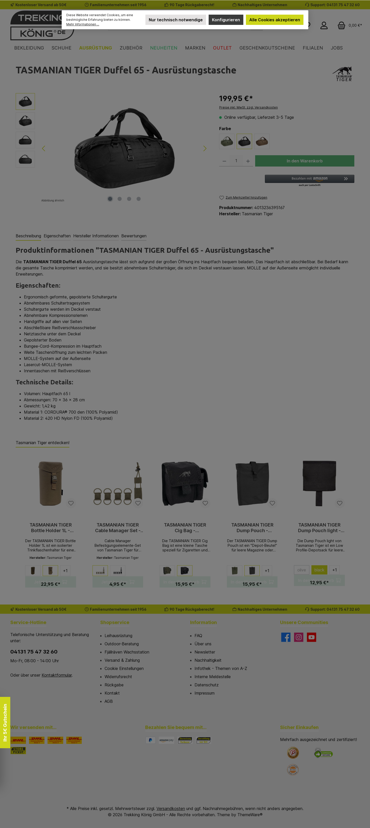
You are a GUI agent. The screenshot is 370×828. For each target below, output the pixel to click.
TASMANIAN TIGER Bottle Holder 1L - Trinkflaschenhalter (50, 527)
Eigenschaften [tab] (57, 235)
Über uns (203, 643)
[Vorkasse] (185, 740)
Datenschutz (207, 684)
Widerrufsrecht (118, 676)
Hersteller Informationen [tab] (96, 235)
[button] (309, 181)
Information (203, 622)
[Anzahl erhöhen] (248, 161)
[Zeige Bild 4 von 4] (139, 199)
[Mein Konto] (324, 25)
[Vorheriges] (44, 148)
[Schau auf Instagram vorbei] (298, 637)
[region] (112, 148)
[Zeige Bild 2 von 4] (120, 199)
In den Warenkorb (305, 160)
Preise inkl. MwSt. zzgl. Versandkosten (248, 107)
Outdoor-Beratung (122, 643)
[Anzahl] (236, 161)
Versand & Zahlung (122, 660)
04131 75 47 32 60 (34, 652)
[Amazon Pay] (166, 740)
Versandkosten (170, 808)
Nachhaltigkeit (208, 660)
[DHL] (18, 740)
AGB (109, 701)
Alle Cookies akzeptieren (274, 19)
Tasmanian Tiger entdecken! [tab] (42, 442)
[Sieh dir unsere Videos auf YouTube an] (311, 637)
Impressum (205, 693)
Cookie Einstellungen (124, 668)
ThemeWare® (250, 814)
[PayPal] (150, 740)
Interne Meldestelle (213, 676)
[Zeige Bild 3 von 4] (129, 199)
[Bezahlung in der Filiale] (203, 740)
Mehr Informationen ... (82, 24)
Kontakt (112, 693)
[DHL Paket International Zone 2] (55, 740)
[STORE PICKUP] (18, 750)
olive (303, 570)
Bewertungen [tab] (133, 235)
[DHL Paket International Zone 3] (74, 740)
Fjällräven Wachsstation (127, 652)
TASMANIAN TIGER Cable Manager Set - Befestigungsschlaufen (118, 527)
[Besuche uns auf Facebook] (286, 637)
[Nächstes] (205, 148)
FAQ (198, 635)
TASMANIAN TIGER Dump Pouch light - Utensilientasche (319, 527)
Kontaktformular (57, 675)
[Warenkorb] (348, 25)
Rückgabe (114, 684)
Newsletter (205, 652)
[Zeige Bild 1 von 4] (110, 199)
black (319, 569)
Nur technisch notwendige (176, 19)
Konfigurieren (226, 19)
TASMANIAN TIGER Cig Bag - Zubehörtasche (185, 527)
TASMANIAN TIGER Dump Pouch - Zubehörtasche (252, 527)
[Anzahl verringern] (224, 161)
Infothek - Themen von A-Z (221, 668)
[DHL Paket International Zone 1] (37, 740)
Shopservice (114, 622)
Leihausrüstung (118, 635)
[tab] (28, 236)
